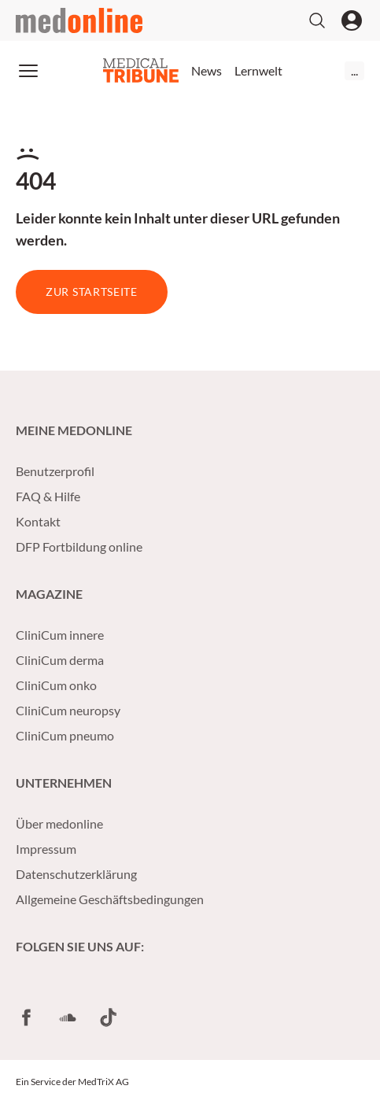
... (354, 70)
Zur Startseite (92, 291)
